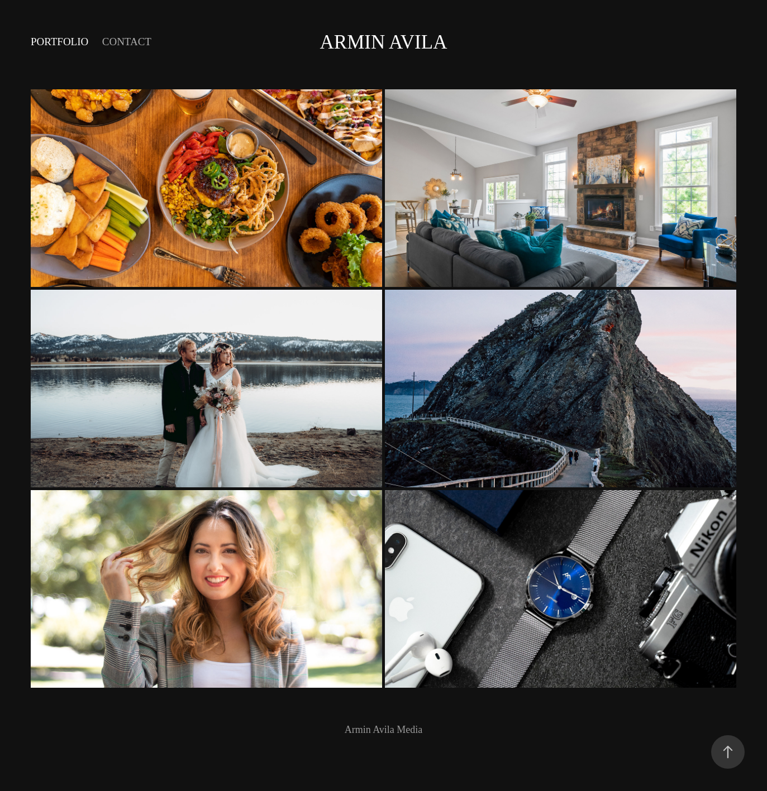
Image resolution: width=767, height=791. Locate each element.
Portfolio (59, 41)
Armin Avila (383, 42)
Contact (126, 41)
